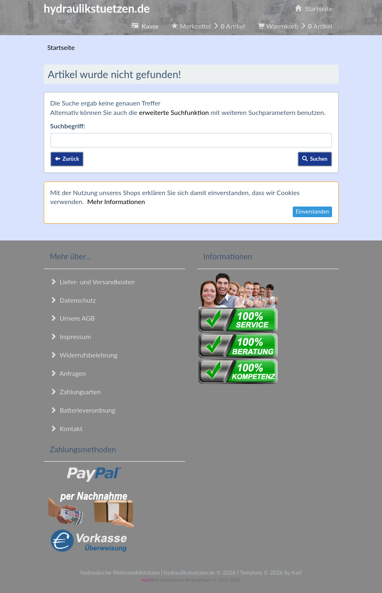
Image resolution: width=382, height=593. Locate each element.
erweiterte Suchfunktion (174, 112)
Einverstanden (312, 211)
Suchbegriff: (68, 126)
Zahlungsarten (75, 391)
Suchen (315, 158)
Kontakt (66, 428)
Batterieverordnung (82, 410)
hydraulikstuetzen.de (97, 8)
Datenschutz (73, 300)
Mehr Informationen (116, 201)
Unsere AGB (72, 318)
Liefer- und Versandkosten (92, 281)
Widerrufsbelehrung (84, 355)
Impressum (70, 336)
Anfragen (68, 373)
